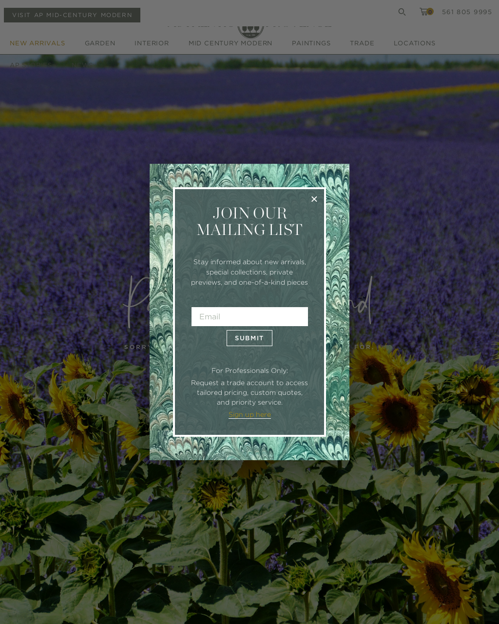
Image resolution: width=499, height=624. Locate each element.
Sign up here (250, 414)
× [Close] (314, 198)
